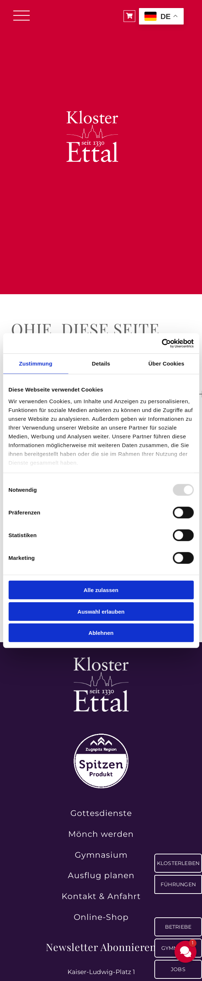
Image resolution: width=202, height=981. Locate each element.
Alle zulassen (101, 590)
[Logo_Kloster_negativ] (94, 81)
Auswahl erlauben (100, 611)
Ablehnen (100, 633)
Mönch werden (101, 834)
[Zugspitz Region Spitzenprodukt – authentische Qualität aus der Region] (101, 736)
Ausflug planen (101, 875)
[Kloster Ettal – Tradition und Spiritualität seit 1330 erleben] (101, 659)
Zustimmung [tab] (35, 363)
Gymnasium (101, 855)
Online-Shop (101, 917)
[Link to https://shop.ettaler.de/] (129, 16)
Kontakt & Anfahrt (101, 896)
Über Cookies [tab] (166, 363)
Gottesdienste (101, 813)
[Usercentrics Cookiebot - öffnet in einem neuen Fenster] (161, 343)
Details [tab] (101, 363)
